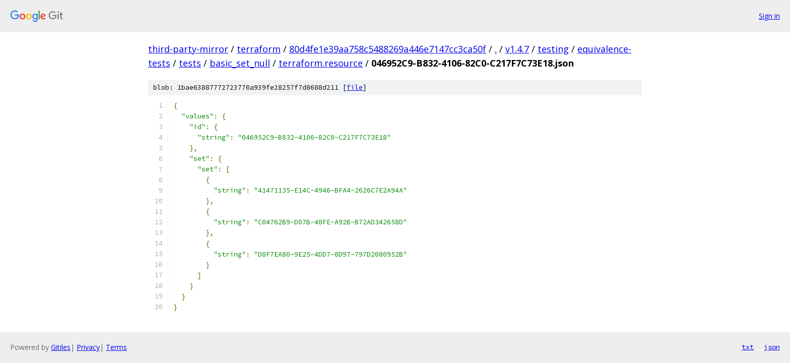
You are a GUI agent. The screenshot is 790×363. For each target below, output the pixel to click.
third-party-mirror (188, 49)
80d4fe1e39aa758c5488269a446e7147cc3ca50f (387, 49)
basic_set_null (240, 63)
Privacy (88, 347)
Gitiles (61, 347)
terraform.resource (321, 63)
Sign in (769, 16)
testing (553, 49)
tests (190, 63)
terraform (259, 49)
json (772, 346)
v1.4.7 (517, 49)
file (355, 87)
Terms (116, 347)
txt (748, 346)
